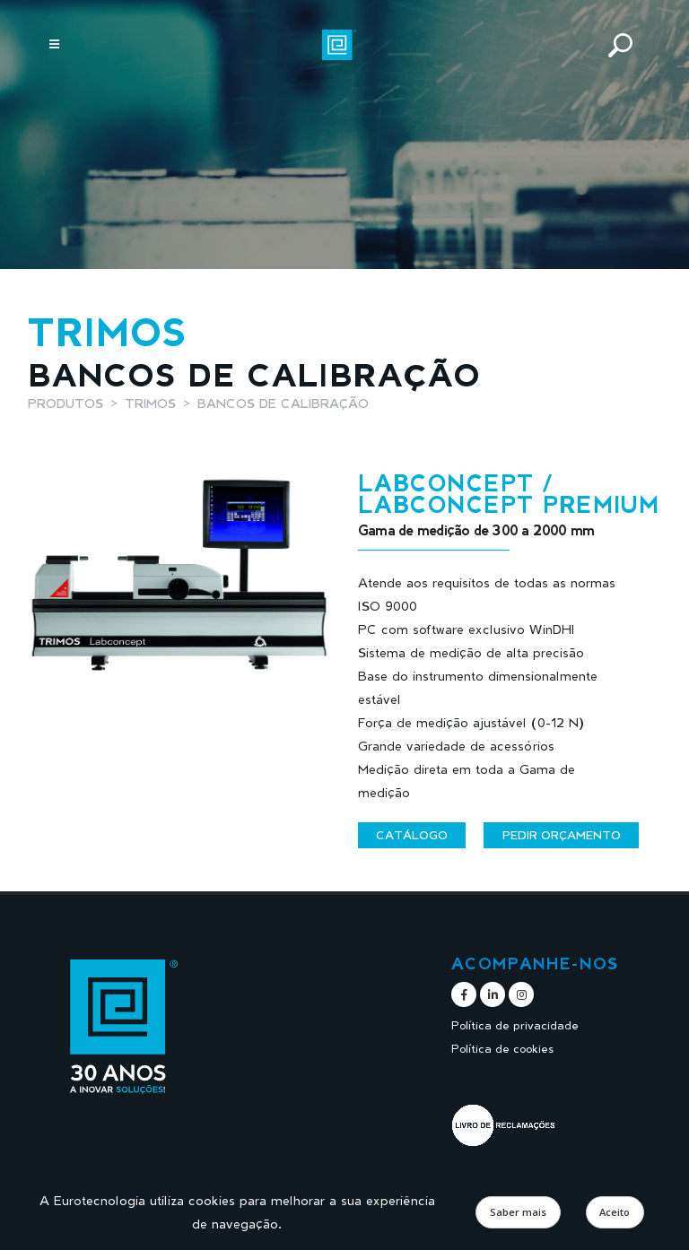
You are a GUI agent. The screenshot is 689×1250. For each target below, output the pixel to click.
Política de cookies (502, 1048)
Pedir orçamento (561, 835)
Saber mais (518, 1212)
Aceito (614, 1212)
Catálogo (412, 835)
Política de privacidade (515, 1025)
